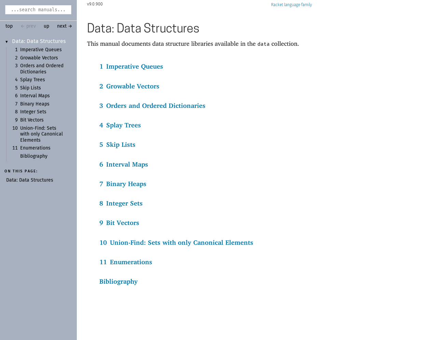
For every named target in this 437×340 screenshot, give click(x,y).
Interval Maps (35, 96)
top (9, 26)
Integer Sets (33, 112)
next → (64, 26)
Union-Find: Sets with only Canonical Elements (41, 134)
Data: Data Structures (39, 41)
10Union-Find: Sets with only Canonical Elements (176, 242)
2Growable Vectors (129, 86)
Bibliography (33, 156)
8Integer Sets (121, 203)
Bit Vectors (32, 120)
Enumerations (35, 148)
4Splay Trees (120, 125)
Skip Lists (30, 88)
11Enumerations (125, 262)
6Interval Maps (123, 164)
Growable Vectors (39, 58)
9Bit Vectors (119, 222)
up (46, 26)
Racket (291, 5)
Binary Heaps (35, 104)
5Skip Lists (117, 144)
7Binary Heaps (122, 184)
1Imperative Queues (131, 66)
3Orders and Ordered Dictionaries (152, 105)
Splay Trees (32, 79)
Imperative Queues (41, 49)
